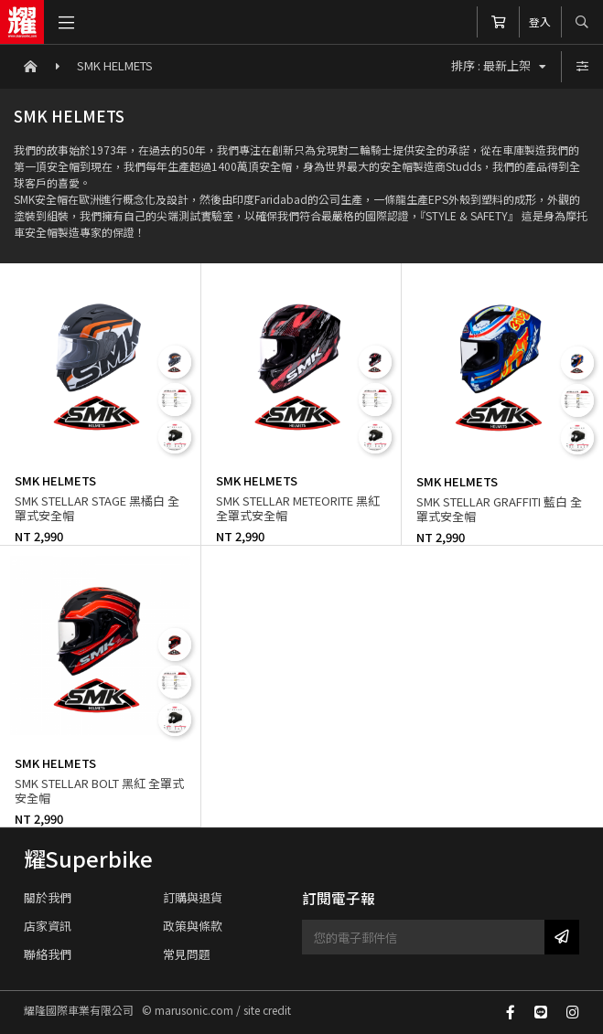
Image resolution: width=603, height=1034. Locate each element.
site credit (267, 1010)
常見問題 (186, 954)
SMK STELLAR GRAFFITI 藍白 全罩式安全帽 (499, 509)
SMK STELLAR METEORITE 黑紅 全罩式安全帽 (298, 508)
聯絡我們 (47, 954)
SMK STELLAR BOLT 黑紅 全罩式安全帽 (99, 790)
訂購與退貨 (192, 897)
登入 (540, 21)
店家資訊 (47, 925)
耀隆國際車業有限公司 (22, 22)
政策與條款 (192, 925)
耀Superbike (88, 858)
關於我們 (47, 897)
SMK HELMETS (115, 65)
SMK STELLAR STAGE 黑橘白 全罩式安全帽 (97, 508)
